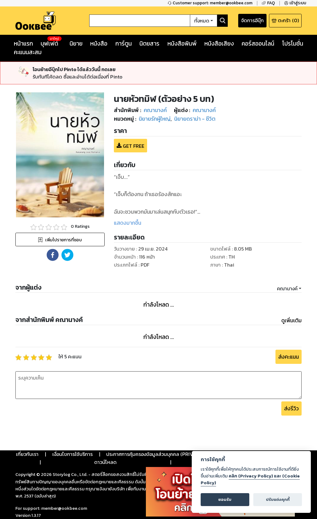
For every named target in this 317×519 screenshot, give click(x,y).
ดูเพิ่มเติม (291, 320)
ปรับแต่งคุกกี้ (278, 499)
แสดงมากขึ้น (127, 223)
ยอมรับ (224, 499)
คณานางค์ (287, 288)
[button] (52, 255)
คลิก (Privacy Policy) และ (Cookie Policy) (250, 479)
